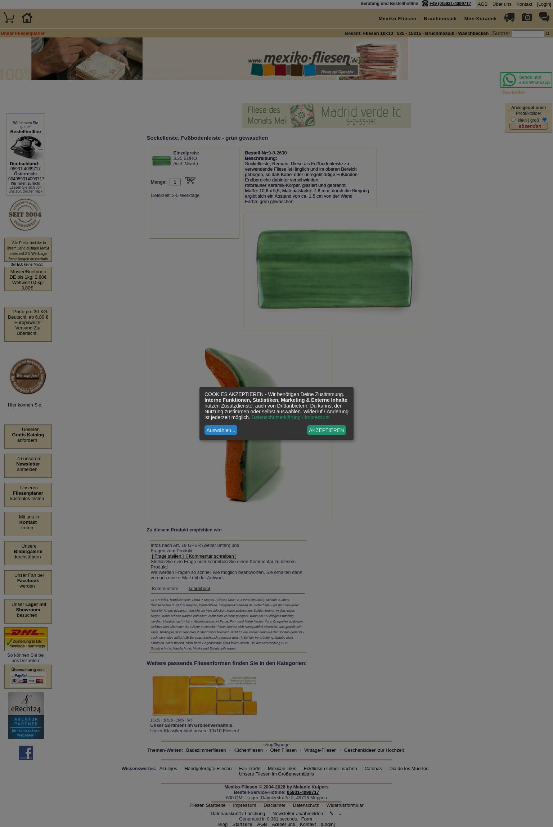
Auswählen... (221, 430)
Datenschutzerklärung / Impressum (291, 417)
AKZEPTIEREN (326, 430)
